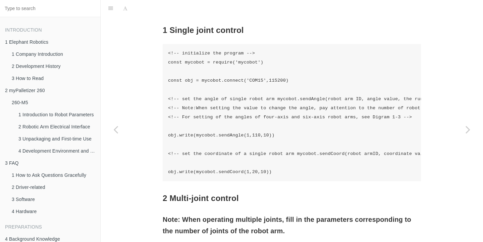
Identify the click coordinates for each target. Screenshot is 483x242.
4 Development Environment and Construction (59, 151)
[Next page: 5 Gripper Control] (468, 129)
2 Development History (36, 66)
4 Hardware (24, 211)
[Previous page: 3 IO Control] (116, 129)
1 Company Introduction (37, 54)
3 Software (23, 199)
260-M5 (20, 102)
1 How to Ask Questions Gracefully (49, 175)
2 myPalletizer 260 (25, 90)
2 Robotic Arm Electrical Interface (54, 126)
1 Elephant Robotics (26, 42)
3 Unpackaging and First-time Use (55, 139)
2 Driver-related (28, 187)
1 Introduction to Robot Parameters (56, 114)
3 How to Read (28, 78)
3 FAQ (12, 163)
